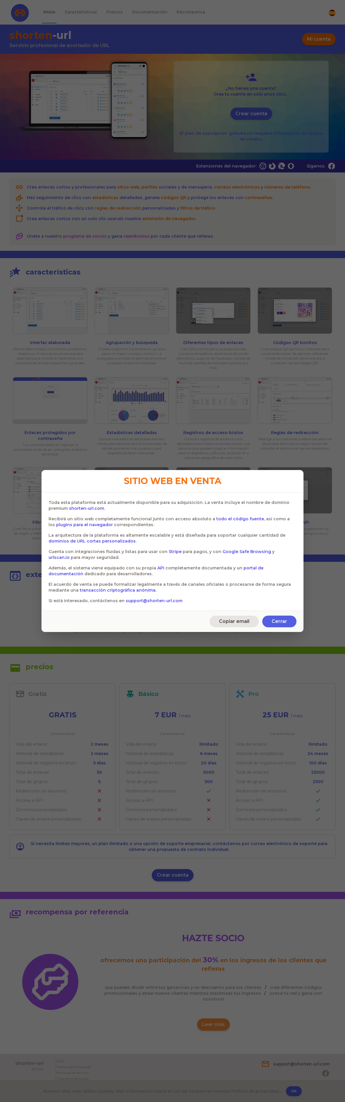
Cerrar (279, 621)
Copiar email (234, 621)
